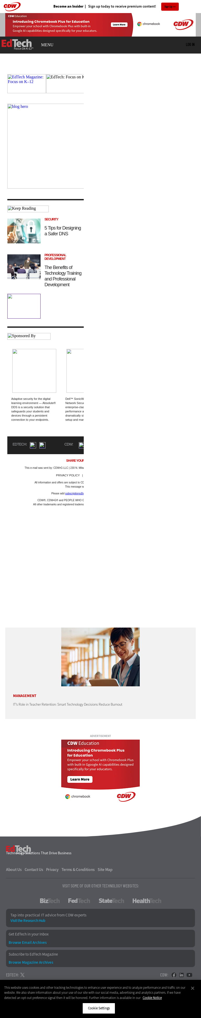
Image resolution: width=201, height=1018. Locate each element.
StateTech (111, 900)
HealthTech (147, 900)
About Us (14, 870)
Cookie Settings (99, 1008)
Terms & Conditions (78, 870)
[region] (100, 999)
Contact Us (34, 870)
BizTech (50, 900)
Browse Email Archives (28, 943)
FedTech (79, 900)
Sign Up (168, 6)
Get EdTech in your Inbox (29, 934)
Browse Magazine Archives (31, 962)
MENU (47, 45)
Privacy (52, 870)
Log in (190, 44)
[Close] (192, 988)
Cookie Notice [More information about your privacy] (152, 998)
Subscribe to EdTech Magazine (33, 954)
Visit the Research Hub (27, 921)
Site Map (105, 870)
